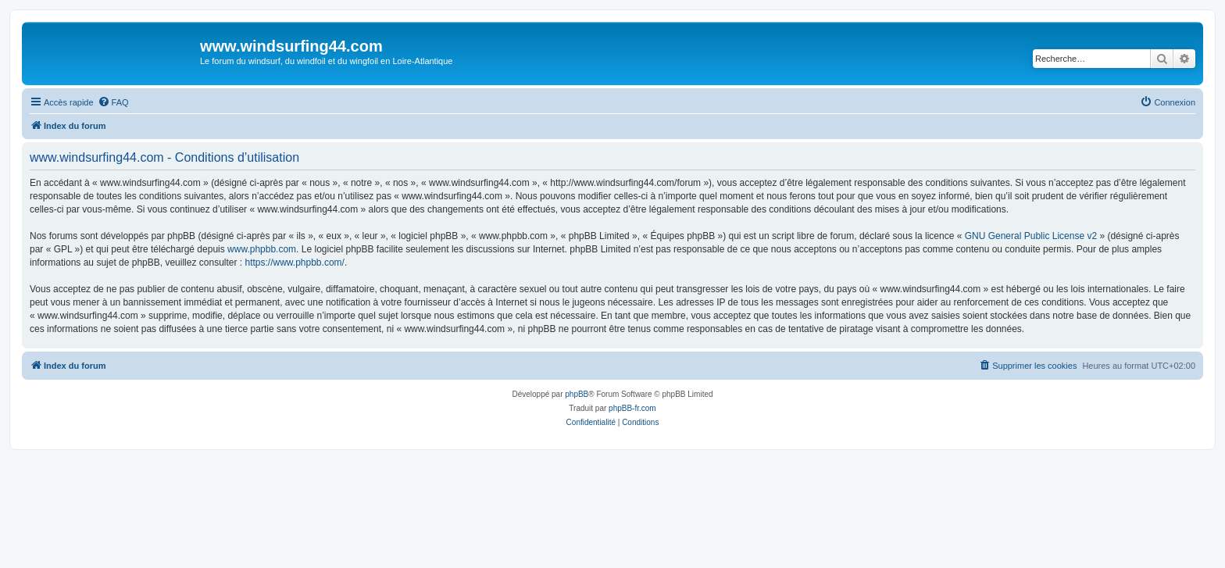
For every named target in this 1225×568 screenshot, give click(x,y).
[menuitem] (113, 102)
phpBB (576, 394)
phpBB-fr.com (632, 408)
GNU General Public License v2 (1031, 235)
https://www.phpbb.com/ (294, 262)
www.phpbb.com (261, 249)
